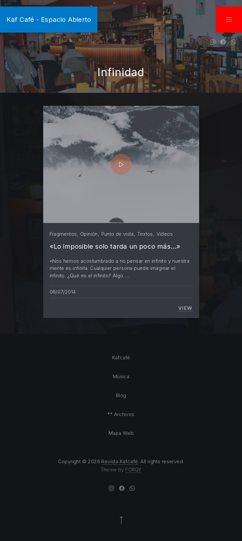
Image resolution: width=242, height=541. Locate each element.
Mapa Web (121, 433)
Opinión (89, 234)
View (185, 308)
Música (121, 376)
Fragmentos (63, 234)
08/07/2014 (63, 292)
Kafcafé (121, 357)
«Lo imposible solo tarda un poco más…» (115, 246)
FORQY (133, 469)
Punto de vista (117, 234)
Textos (145, 234)
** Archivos (121, 414)
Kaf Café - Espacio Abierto (48, 19)
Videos (165, 234)
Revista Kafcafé (119, 461)
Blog (121, 395)
